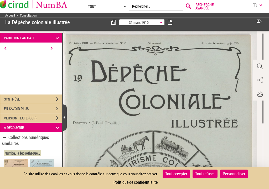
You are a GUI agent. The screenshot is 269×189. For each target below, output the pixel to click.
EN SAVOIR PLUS (33, 108)
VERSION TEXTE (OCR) (33, 118)
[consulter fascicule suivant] (169, 22)
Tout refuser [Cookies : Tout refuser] (205, 174)
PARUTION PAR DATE (32, 38)
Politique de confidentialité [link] (135, 182)
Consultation (28, 15)
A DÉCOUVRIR (32, 127)
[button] (259, 66)
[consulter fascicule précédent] (113, 22)
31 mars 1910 (139, 22)
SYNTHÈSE (33, 99)
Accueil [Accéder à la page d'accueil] (10, 15)
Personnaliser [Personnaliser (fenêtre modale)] (234, 174)
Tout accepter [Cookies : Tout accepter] (176, 174)
